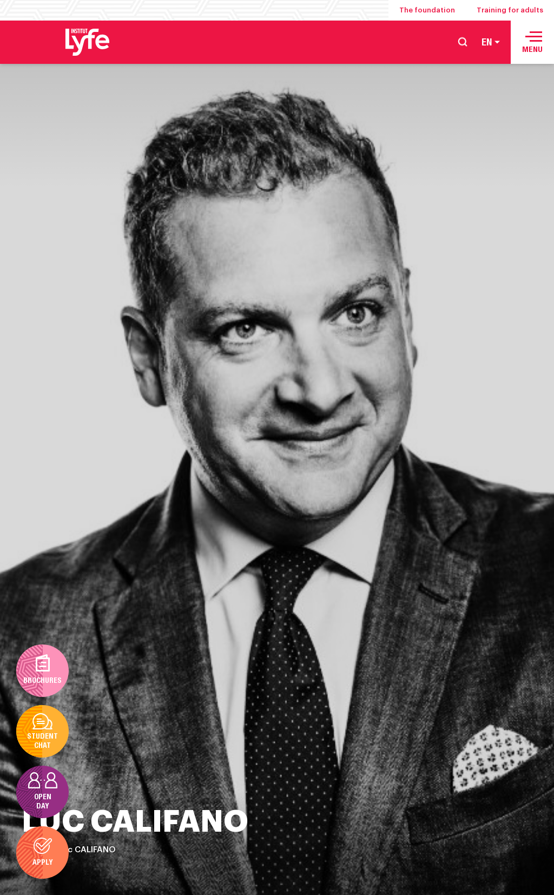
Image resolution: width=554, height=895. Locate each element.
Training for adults (510, 10)
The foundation (427, 10)
